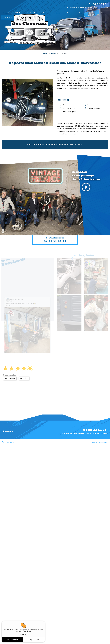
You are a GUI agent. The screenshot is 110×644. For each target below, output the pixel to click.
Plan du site (94, 442)
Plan (103, 12)
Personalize (23, 634)
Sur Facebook (10, 378)
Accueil (6, 12)
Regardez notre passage (86, 181)
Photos (69, 12)
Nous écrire (8, 431)
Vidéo (58, 12)
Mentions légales (103, 442)
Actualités (45, 12)
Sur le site (23, 378)
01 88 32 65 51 (98, 4)
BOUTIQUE (7, 17)
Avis (80, 12)
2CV (17, 12)
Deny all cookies (34, 640)
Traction (30, 12)
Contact (92, 12)
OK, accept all (13, 640)
